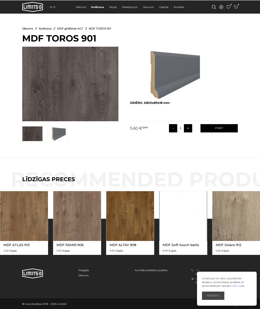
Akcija (113, 7)
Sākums (81, 7)
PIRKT (219, 128)
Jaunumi (148, 7)
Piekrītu (213, 295)
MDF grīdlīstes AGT (70, 28)
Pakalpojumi (130, 7)
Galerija (163, 7)
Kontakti (179, 7)
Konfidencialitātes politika (151, 270)
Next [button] (258, 182)
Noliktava (97, 7)
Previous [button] (251, 182)
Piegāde (84, 270)
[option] (70, 84)
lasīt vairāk (238, 285)
